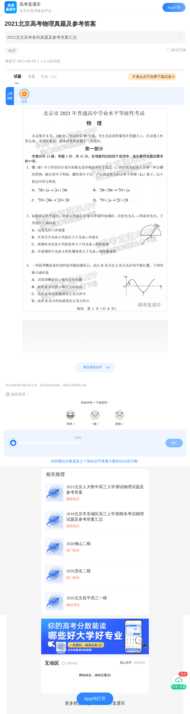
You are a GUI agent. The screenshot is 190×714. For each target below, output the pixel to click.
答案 (31, 76)
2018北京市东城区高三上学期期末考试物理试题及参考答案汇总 (105, 517)
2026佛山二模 (78, 543)
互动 (49, 76)
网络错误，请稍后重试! (95, 675)
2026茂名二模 (78, 571)
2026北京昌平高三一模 (86, 598)
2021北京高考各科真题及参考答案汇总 (42, 37)
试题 (17, 76)
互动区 (52, 663)
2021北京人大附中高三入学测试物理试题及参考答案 (105, 490)
